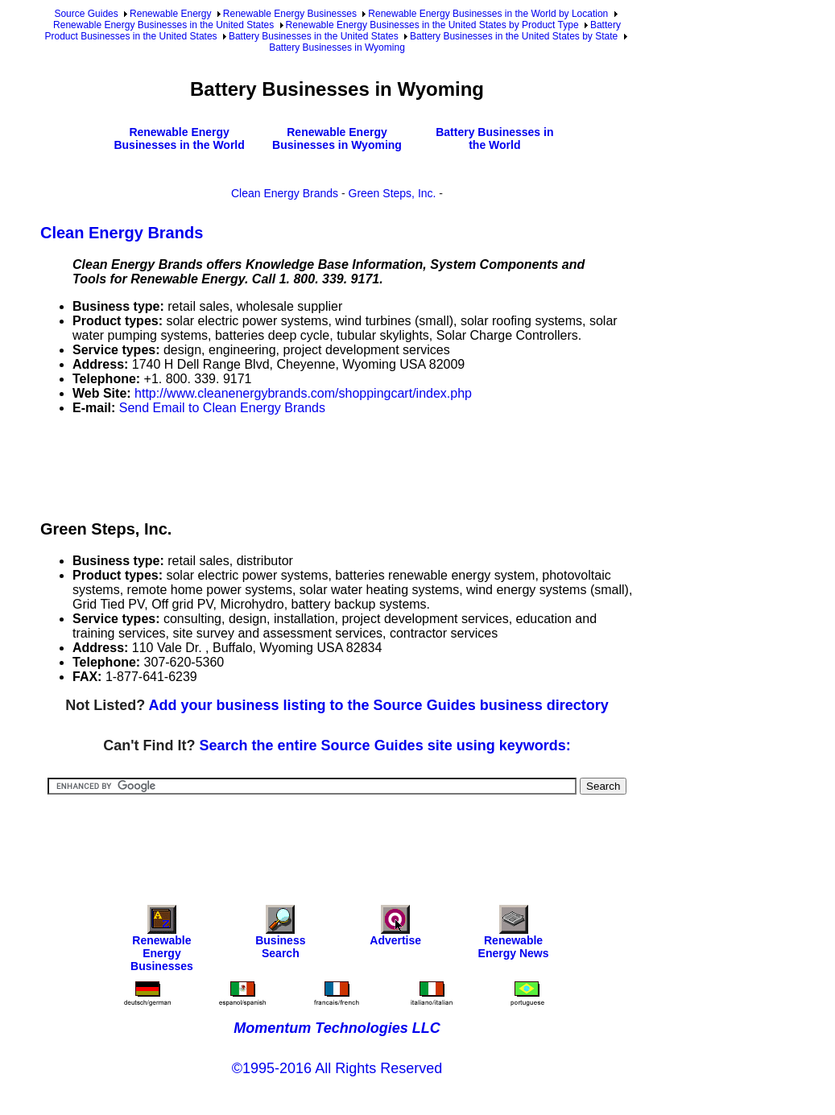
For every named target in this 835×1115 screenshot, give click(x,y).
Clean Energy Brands (284, 193)
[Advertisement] (333, 464)
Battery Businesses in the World (494, 138)
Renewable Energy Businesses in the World (179, 138)
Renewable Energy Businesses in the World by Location (488, 13)
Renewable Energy (170, 13)
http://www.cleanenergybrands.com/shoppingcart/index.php (303, 393)
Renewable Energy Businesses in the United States (163, 25)
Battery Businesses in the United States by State (514, 36)
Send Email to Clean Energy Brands (222, 408)
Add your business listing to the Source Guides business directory (379, 705)
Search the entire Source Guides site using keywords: (385, 745)
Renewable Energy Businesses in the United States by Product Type (432, 25)
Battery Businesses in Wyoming (337, 47)
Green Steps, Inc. (392, 193)
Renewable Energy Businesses (290, 13)
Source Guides (86, 13)
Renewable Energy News (513, 936)
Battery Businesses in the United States (314, 36)
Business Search (280, 936)
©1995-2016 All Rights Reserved (337, 1068)
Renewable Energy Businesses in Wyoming (337, 138)
